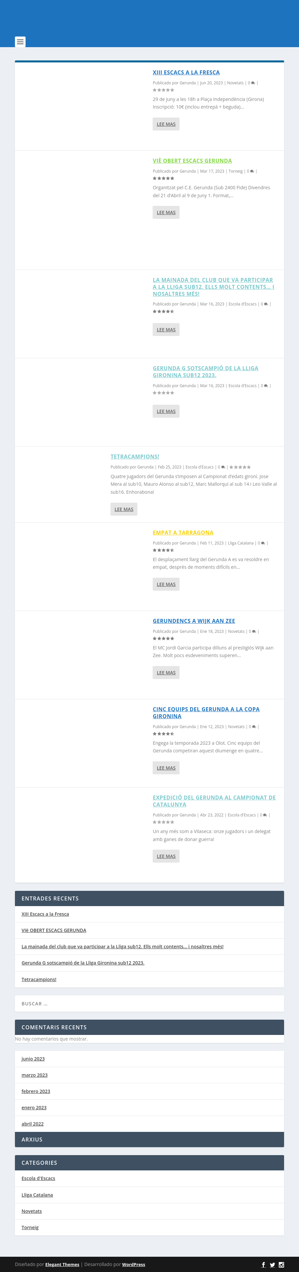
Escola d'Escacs (243, 304)
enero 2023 (34, 1107)
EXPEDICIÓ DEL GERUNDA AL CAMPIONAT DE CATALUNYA (214, 801)
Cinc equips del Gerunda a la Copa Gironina (206, 713)
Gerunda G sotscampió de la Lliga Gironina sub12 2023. (205, 372)
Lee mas (166, 124)
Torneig (236, 171)
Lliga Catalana (241, 543)
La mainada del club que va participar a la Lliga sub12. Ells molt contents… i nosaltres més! (213, 286)
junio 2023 (33, 1059)
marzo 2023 (34, 1075)
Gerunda (188, 83)
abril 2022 (32, 1124)
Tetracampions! (135, 456)
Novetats (235, 83)
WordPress (133, 1264)
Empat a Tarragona (183, 532)
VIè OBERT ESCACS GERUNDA (192, 160)
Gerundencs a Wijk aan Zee (194, 621)
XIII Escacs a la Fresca (186, 72)
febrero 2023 (36, 1091)
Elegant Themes (62, 1264)
